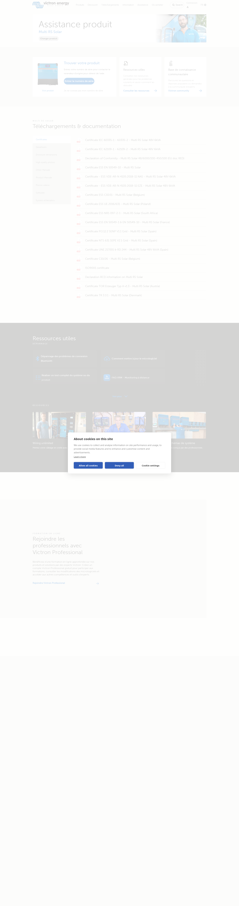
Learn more (80, 456)
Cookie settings (150, 465)
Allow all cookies (88, 465)
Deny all (119, 465)
